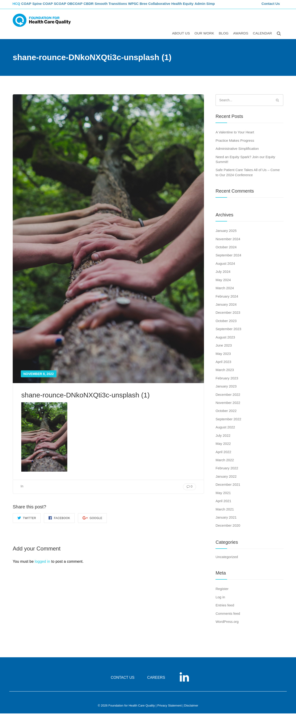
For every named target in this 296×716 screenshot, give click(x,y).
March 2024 (225, 290)
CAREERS (156, 680)
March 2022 (225, 462)
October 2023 (226, 323)
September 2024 (228, 258)
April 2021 (223, 503)
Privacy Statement (169, 708)
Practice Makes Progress (235, 143)
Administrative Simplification (237, 151)
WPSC (146, 6)
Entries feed (225, 608)
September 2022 (228, 422)
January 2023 (226, 389)
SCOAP (68, 6)
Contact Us (271, 6)
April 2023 (223, 364)
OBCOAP (84, 6)
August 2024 (225, 266)
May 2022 (223, 446)
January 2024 (226, 307)
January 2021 (226, 520)
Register (222, 591)
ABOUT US (182, 36)
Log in (220, 600)
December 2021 (228, 487)
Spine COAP (48, 6)
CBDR (100, 6)
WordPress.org (227, 624)
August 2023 (225, 340)
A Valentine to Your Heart (235, 135)
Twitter (26, 520)
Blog (224, 36)
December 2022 (228, 397)
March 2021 (225, 512)
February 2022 (227, 471)
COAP (31, 6)
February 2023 (227, 381)
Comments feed (228, 616)
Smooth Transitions (123, 6)
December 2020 (228, 528)
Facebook (59, 520)
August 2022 (225, 430)
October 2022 (226, 413)
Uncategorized (227, 559)
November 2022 (228, 405)
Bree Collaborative (169, 6)
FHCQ (17, 6)
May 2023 (223, 356)
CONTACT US (123, 680)
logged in (42, 564)
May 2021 (223, 495)
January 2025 (226, 233)
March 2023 (225, 373)
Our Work (205, 36)
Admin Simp (219, 6)
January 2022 (226, 479)
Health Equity (196, 6)
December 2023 (228, 315)
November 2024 (228, 241)
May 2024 (223, 282)
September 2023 (228, 331)
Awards (241, 36)
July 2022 (223, 438)
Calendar (263, 36)
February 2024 (227, 299)
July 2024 (223, 274)
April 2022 (223, 454)
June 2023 (224, 348)
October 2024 (226, 250)
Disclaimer (191, 708)
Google (92, 520)
